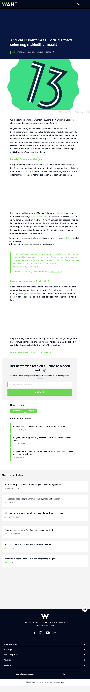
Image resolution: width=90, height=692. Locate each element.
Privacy (66, 674)
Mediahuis (8, 665)
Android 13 (17, 410)
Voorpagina (8, 649)
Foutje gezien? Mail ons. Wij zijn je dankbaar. (31, 352)
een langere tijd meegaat (29, 293)
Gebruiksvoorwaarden (25, 674)
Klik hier (69, 238)
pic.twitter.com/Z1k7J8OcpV (25, 266)
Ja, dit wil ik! (39, 392)
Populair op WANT (11, 655)
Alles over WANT (11, 644)
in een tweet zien (38, 216)
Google (31, 410)
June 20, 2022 (55, 271)
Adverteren (9, 660)
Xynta (62, 682)
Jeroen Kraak (21, 52)
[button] (83, 644)
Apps (13, 52)
